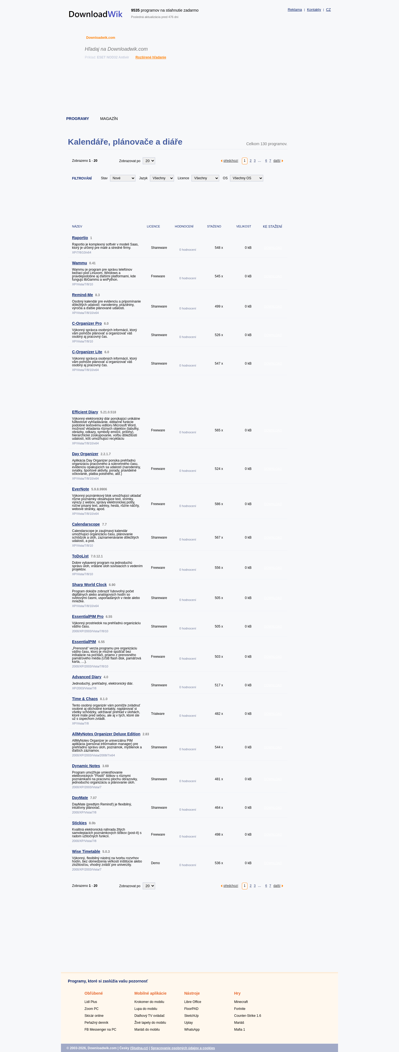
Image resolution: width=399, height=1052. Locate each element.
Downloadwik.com (100, 38)
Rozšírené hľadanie (150, 57)
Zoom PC (92, 1009)
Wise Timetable (86, 851)
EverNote (80, 489)
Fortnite (239, 1009)
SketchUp (191, 1016)
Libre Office (192, 1002)
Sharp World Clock (89, 584)
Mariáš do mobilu (147, 1029)
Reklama (295, 9)
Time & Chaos (85, 699)
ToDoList (80, 556)
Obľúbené (94, 993)
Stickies (79, 823)
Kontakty (314, 9)
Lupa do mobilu (145, 1009)
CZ (328, 9)
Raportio (80, 238)
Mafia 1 (239, 1029)
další (276, 160)
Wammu (79, 263)
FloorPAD (191, 1009)
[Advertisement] (199, 88)
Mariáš (239, 1023)
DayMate (80, 797)
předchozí (231, 160)
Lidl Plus (91, 1002)
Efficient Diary (85, 412)
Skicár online (94, 1016)
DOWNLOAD (273, 247)
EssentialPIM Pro (88, 616)
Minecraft (241, 1002)
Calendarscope (86, 524)
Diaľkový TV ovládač (149, 1016)
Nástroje (192, 993)
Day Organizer (85, 454)
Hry (237, 993)
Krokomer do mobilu (149, 1002)
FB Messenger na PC (100, 1029)
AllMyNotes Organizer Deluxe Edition (106, 734)
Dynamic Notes (86, 766)
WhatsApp (192, 1029)
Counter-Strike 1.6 (247, 1016)
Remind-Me (82, 295)
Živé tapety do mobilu (150, 1023)
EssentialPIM (84, 641)
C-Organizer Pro (87, 323)
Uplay (188, 1023)
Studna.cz (139, 1048)
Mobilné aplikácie (150, 993)
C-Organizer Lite (87, 352)
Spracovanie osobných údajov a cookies (183, 1048)
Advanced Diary (86, 677)
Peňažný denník (96, 1023)
